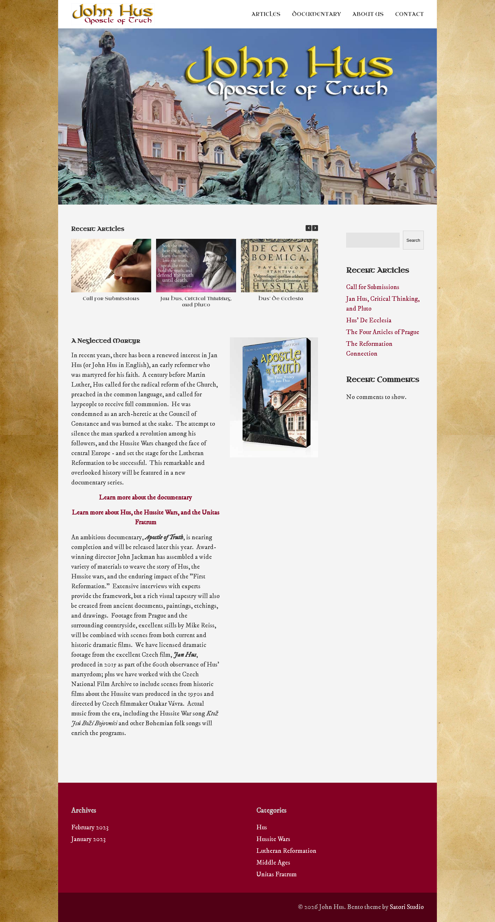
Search (413, 240)
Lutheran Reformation (286, 851)
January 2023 (88, 839)
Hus (261, 827)
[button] (315, 228)
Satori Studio (407, 907)
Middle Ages (273, 863)
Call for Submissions (111, 298)
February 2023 (89, 827)
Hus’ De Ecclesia (280, 298)
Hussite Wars (273, 839)
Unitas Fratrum (276, 874)
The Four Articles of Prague (382, 332)
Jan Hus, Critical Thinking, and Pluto (196, 301)
